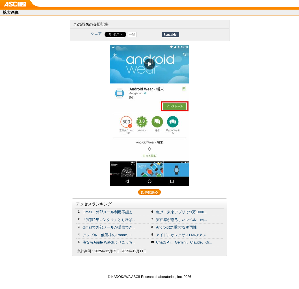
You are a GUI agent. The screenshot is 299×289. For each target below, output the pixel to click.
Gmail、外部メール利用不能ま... (109, 212)
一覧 (132, 34)
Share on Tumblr (170, 34)
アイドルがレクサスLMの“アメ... (182, 235)
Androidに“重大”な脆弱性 (176, 227)
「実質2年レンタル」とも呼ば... (109, 220)
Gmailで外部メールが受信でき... (109, 227)
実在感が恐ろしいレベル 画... (181, 220)
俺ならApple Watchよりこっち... (109, 242)
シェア (96, 33)
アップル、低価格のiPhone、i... (109, 235)
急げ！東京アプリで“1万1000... (181, 212)
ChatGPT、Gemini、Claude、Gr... (184, 242)
